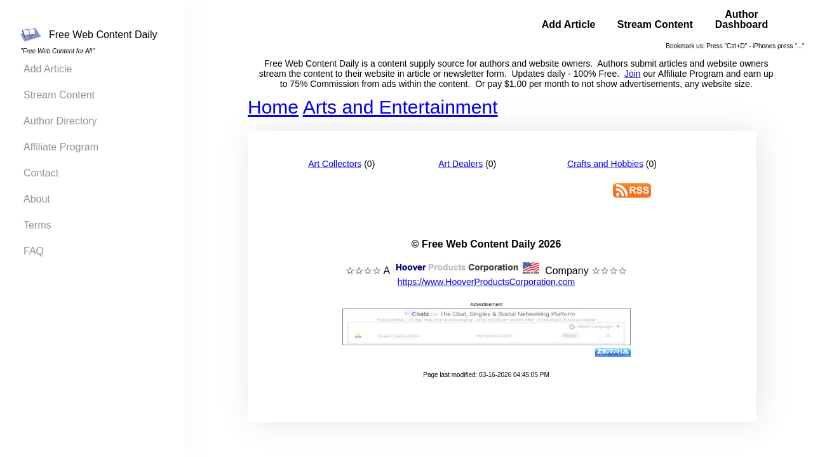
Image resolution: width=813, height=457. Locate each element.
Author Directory (60, 121)
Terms (37, 225)
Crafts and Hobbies (605, 164)
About (37, 199)
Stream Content (59, 94)
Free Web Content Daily (88, 35)
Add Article (48, 68)
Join (632, 74)
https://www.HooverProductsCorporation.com (486, 282)
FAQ (34, 251)
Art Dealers (460, 164)
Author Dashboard (742, 19)
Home (273, 106)
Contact (41, 173)
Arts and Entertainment (400, 106)
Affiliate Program (61, 147)
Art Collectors (334, 164)
